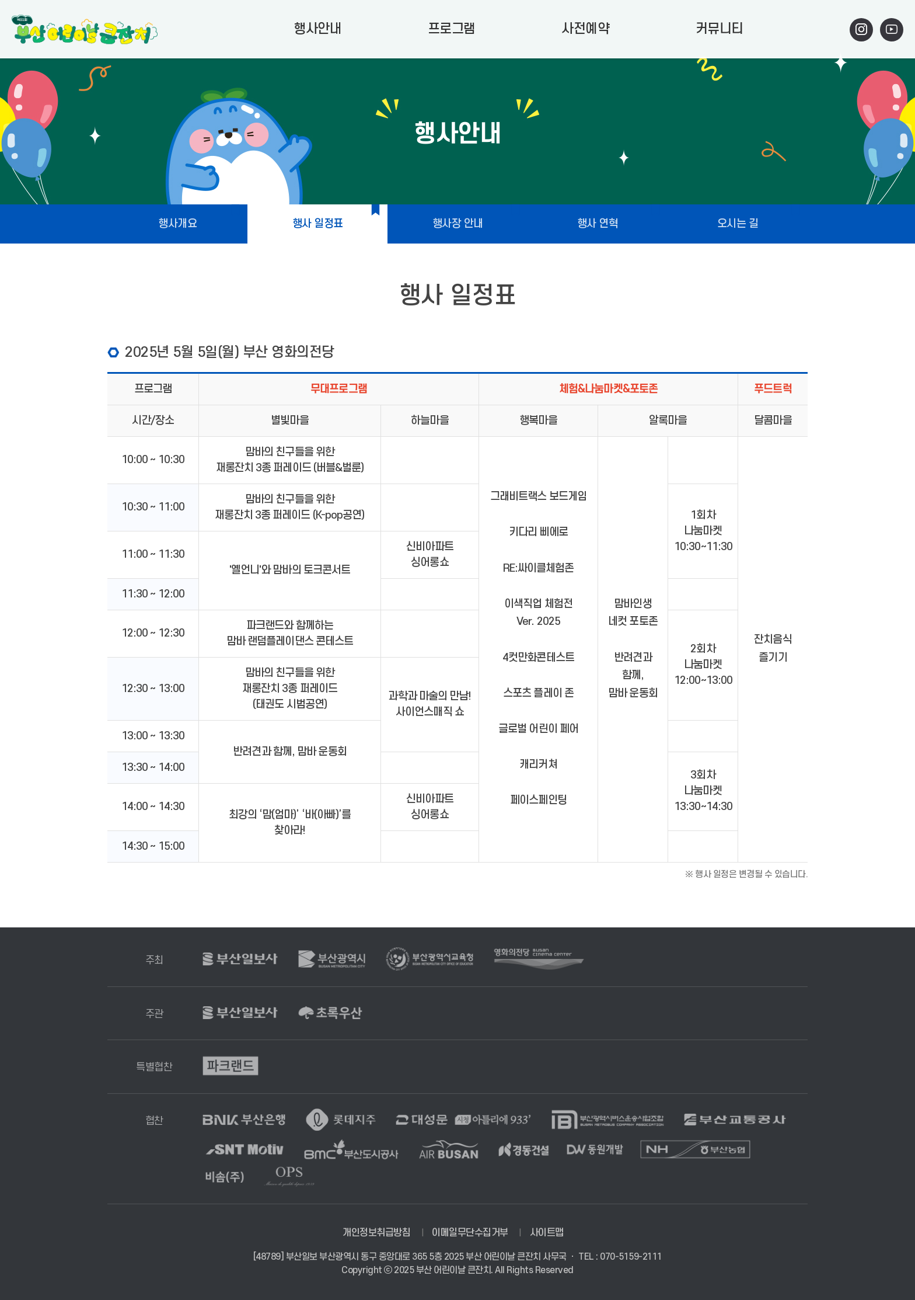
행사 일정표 (317, 224)
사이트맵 (547, 1233)
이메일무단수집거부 (470, 1233)
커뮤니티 (719, 29)
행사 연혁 (598, 224)
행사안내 (317, 29)
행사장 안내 (457, 224)
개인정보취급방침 (376, 1233)
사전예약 (585, 29)
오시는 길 (738, 224)
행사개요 (177, 224)
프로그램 (452, 29)
